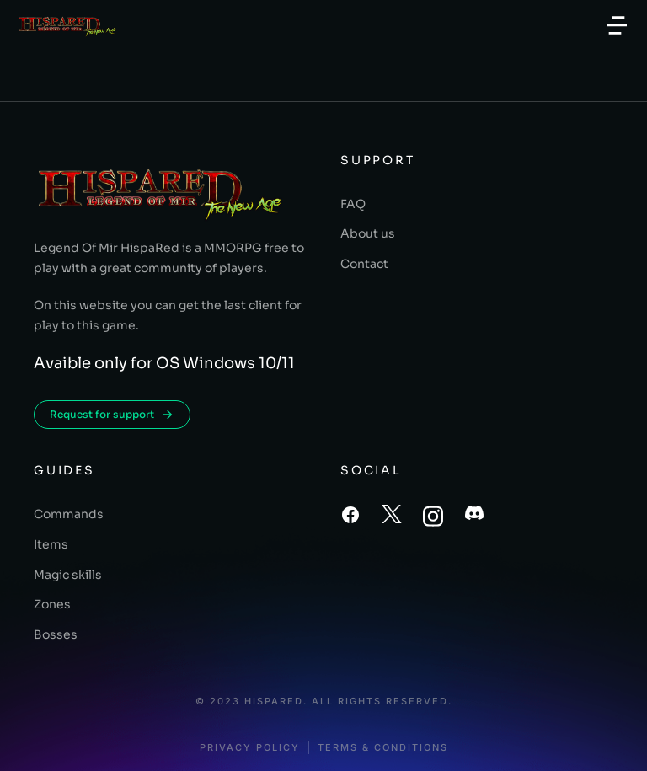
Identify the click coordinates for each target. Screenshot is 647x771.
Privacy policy (250, 747)
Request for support (112, 414)
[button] (616, 25)
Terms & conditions (383, 747)
